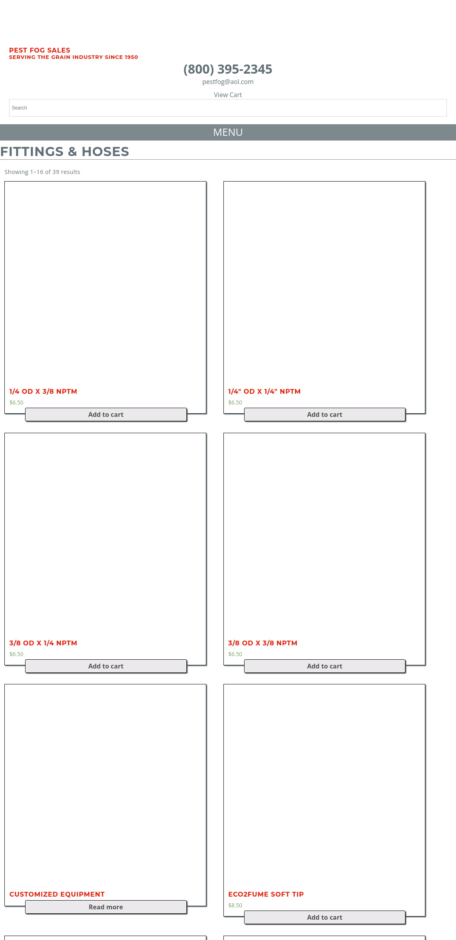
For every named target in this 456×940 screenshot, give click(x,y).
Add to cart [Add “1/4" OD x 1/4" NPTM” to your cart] (324, 414)
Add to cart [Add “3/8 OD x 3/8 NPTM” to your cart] (324, 666)
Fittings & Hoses (64, 151)
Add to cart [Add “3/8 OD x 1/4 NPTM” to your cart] (106, 666)
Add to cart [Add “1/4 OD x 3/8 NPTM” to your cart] (106, 414)
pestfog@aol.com (228, 81)
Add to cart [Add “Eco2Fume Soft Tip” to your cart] (324, 917)
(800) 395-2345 (228, 68)
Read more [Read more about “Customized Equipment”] (106, 907)
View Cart (228, 94)
